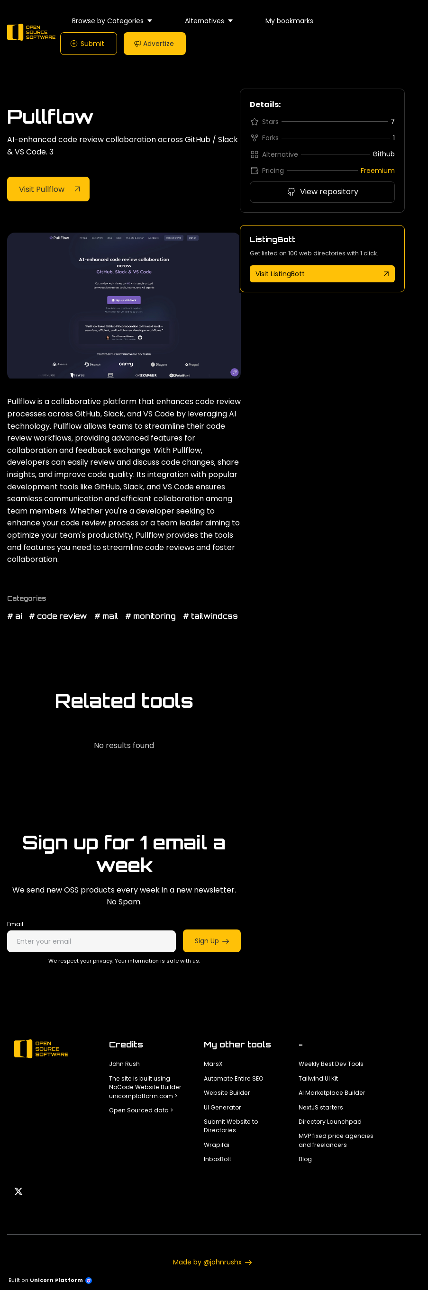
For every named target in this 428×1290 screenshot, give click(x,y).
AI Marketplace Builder (332, 1093)
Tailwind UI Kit (318, 1078)
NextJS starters (321, 1107)
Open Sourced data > (141, 1110)
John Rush (124, 1064)
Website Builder (227, 1093)
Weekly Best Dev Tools (331, 1064)
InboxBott (217, 1159)
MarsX (213, 1064)
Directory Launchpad (330, 1122)
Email (15, 924)
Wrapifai (216, 1145)
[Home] (33, 32)
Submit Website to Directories (231, 1126)
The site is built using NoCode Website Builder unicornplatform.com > (145, 1087)
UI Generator (222, 1107)
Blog (305, 1159)
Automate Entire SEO (234, 1078)
